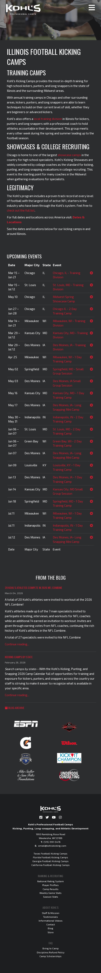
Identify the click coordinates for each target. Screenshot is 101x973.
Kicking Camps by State (19, 657)
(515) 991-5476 (52, 841)
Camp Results (50, 889)
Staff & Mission (50, 913)
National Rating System (50, 881)
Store (51, 932)
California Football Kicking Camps (50, 865)
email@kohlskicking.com (52, 845)
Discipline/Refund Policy (50, 952)
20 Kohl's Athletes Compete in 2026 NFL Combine (33, 587)
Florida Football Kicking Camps (50, 857)
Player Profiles (50, 885)
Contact (50, 924)
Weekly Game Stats (50, 892)
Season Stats (50, 896)
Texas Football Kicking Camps (50, 853)
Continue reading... (17, 644)
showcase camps (69, 155)
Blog (50, 928)
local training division (48, 119)
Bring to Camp (51, 948)
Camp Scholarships (50, 956)
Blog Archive (14, 708)
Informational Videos (51, 920)
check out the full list (21, 210)
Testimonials (50, 916)
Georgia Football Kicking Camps (50, 861)
